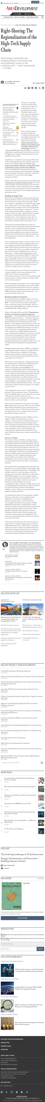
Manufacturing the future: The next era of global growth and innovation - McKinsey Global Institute (11, 142)
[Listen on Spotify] (22, 868)
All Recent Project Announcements (10, 762)
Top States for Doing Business (9, 1077)
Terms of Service (36, 1100)
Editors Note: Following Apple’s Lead (9, 124)
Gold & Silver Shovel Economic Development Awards (14, 1072)
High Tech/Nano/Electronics (26, 25)
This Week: (22, 939)
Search (28, 14)
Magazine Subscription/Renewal (12, 1039)
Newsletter (5, 1042)
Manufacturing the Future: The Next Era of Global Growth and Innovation (22, 314)
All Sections (42, 17)
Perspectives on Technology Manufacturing (19, 183)
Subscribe (35, 2)
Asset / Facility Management (8, 1058)
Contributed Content (12, 555)
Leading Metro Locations (7, 1076)
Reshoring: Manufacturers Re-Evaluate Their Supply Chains (10, 128)
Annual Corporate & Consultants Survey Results (13, 1074)
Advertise (15, 3)
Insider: (22, 935)
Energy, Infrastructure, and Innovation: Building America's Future (19, 860)
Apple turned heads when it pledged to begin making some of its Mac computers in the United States (30, 145)
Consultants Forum (7, 3)
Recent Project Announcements (9, 1064)
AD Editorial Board (32, 17)
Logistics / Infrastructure (7, 600)
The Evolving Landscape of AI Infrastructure (22, 854)
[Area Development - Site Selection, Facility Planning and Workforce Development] (22, 8)
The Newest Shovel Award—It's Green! (16, 571)
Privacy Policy (28, 1100)
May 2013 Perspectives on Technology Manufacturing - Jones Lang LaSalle (10, 135)
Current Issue (6, 1046)
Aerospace (8, 561)
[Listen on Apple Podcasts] (22, 865)
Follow (17, 14)
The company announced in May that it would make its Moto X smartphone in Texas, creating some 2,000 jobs (22, 165)
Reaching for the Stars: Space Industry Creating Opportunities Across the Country (18, 564)
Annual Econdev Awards (13, 569)
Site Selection (4, 1062)
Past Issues (40, 878)
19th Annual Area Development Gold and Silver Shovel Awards (18, 578)
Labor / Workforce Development (9, 1060)
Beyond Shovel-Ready (11, 556)
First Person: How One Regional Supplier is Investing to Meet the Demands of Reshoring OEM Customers (10, 111)
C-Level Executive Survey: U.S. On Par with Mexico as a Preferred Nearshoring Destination (10, 118)
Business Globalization (32, 600)
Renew (42, 2)
